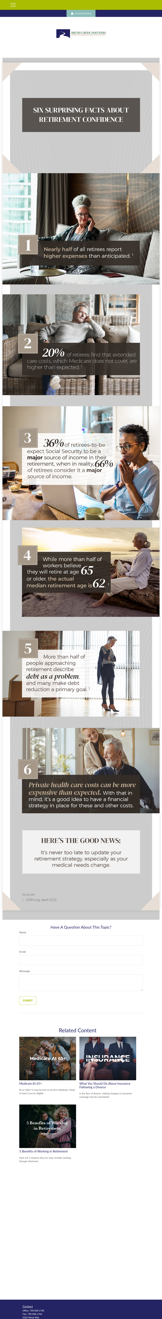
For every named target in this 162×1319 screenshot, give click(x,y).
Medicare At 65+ (30, 1083)
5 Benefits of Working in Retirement (43, 1151)
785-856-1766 (37, 1310)
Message (24, 971)
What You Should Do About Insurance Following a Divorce (104, 1085)
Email (22, 951)
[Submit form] (27, 1001)
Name (22, 932)
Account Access (81, 13)
